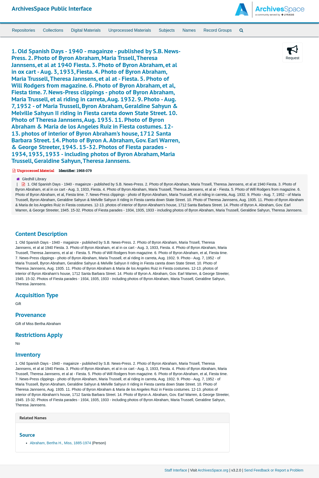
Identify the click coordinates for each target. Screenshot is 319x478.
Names (189, 30)
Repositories (23, 30)
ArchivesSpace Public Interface (52, 8)
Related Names (33, 418)
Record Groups (218, 30)
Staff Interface (176, 470)
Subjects (167, 30)
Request (292, 52)
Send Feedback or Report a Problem (273, 470)
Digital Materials (86, 30)
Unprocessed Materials (129, 30)
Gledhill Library (34, 179)
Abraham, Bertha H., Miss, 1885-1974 (60, 443)
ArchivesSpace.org (213, 470)
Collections (53, 30)
